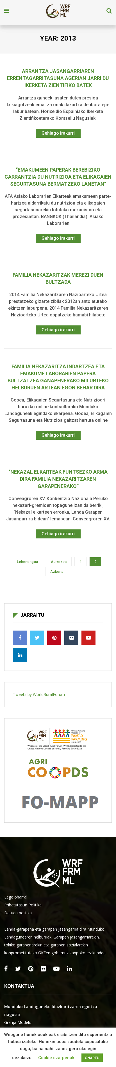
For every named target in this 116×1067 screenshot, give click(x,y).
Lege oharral (15, 897)
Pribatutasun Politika (23, 905)
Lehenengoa (27, 562)
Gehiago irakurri (58, 133)
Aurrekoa (59, 562)
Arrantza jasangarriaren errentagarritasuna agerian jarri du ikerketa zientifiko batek (58, 78)
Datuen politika (18, 912)
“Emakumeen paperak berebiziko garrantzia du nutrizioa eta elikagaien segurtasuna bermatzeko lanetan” (58, 177)
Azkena (56, 571)
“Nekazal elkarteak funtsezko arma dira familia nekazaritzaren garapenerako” (58, 479)
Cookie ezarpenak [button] (56, 1057)
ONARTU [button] (92, 1058)
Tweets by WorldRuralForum (39, 694)
